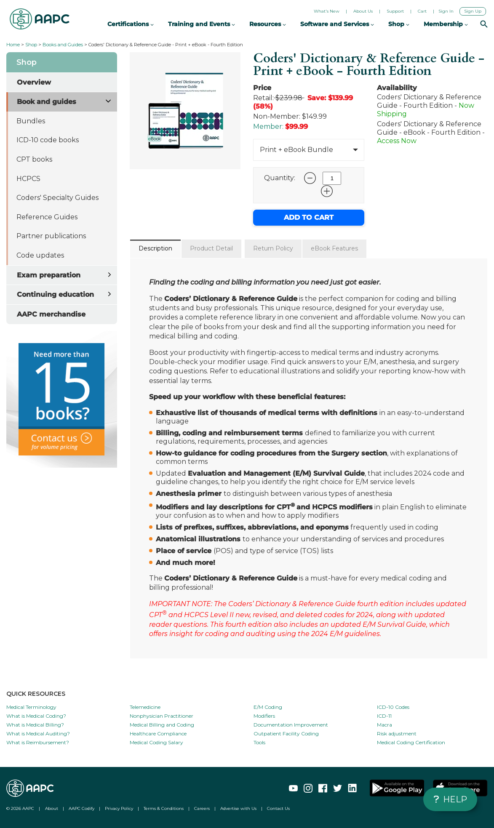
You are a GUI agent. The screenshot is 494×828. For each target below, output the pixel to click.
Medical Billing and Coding (162, 725)
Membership (446, 24)
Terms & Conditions (164, 808)
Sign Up (472, 11)
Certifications (130, 24)
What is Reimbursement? (37, 742)
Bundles (30, 121)
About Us (363, 11)
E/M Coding (268, 707)
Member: (268, 126)
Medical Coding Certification (411, 742)
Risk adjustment (397, 733)
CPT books (34, 159)
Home (13, 45)
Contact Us (278, 808)
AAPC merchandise (51, 314)
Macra (384, 725)
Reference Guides (46, 217)
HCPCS (28, 179)
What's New (326, 11)
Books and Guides (63, 45)
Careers (202, 808)
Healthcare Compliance (158, 733)
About (51, 808)
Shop (31, 45)
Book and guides (46, 102)
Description (155, 248)
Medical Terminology (31, 707)
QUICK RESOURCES (35, 694)
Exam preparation (48, 275)
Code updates (40, 255)
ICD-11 (384, 716)
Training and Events (201, 24)
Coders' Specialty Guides (57, 198)
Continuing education (55, 294)
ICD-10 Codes (393, 707)
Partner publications (51, 236)
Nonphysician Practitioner (161, 716)
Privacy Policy (119, 808)
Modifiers (264, 716)
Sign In (446, 11)
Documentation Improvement (291, 725)
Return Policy (273, 248)
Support (395, 11)
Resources (267, 24)
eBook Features (334, 248)
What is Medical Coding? (36, 716)
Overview (34, 82)
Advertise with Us (238, 808)
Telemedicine (145, 707)
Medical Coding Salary (156, 742)
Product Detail (211, 248)
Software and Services (337, 24)
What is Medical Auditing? (38, 733)
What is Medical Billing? (35, 725)
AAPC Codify (81, 808)
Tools (259, 742)
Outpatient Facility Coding (286, 733)
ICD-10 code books (47, 140)
